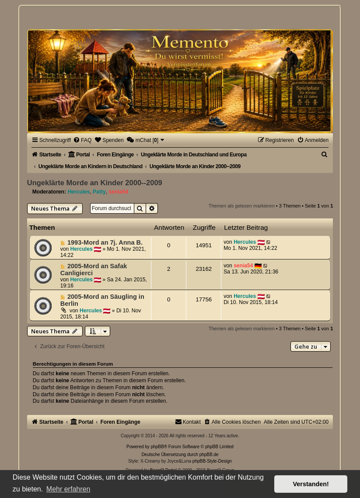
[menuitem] (82, 140)
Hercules (78, 192)
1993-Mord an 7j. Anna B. (105, 242)
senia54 (118, 192)
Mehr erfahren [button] (68, 489)
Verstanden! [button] (311, 484)
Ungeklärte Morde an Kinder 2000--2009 (94, 183)
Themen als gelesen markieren (242, 205)
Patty (99, 192)
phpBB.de (209, 454)
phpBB (157, 446)
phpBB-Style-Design (212, 461)
